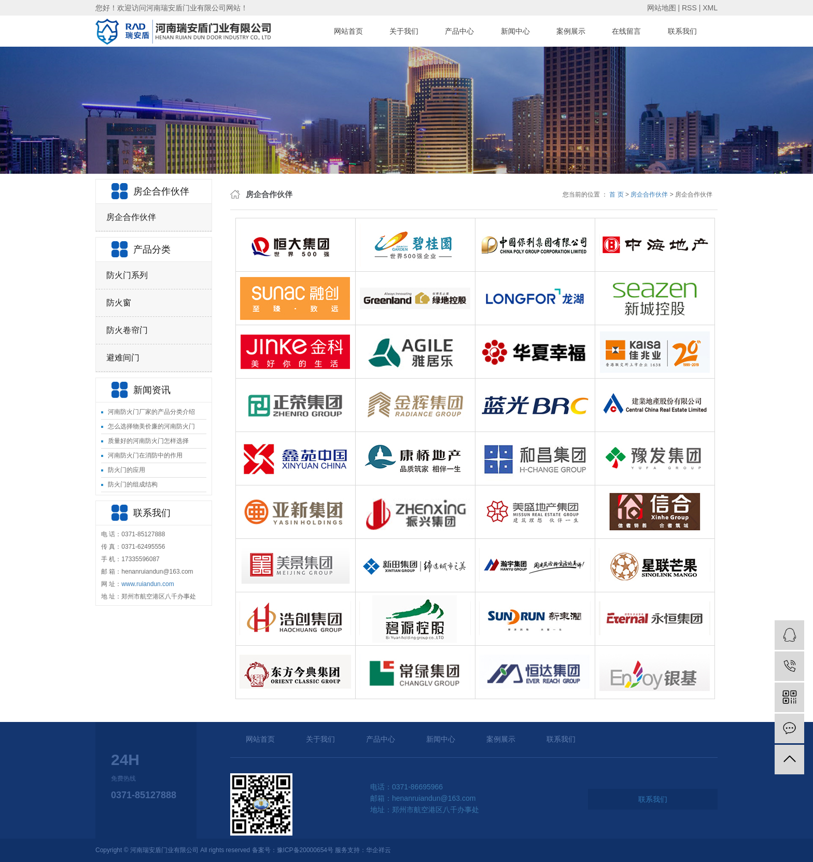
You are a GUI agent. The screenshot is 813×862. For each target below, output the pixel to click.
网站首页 (348, 31)
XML (710, 8)
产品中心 (459, 31)
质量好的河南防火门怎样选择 (148, 440)
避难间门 (122, 357)
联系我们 (682, 31)
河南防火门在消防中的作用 (145, 455)
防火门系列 (127, 275)
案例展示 (570, 31)
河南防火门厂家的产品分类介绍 (151, 411)
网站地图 (661, 8)
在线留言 (626, 31)
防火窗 (118, 302)
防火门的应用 (126, 470)
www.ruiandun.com (147, 584)
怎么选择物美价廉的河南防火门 (151, 426)
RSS (689, 8)
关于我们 (403, 31)
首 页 (616, 194)
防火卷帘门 (127, 330)
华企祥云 (378, 850)
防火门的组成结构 (133, 484)
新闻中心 (515, 31)
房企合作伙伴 (131, 217)
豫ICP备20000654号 (305, 850)
